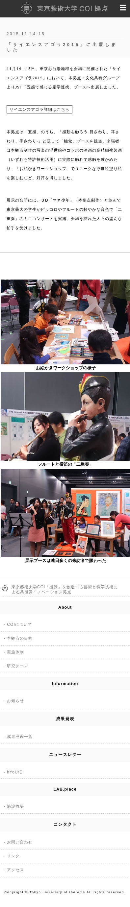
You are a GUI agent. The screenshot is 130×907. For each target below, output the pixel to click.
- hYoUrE (13, 772)
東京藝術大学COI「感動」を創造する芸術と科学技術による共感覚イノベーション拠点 (65, 589)
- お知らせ (14, 701)
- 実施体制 (14, 652)
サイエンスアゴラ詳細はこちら (39, 109)
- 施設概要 (14, 806)
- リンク (12, 856)
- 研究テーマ (16, 666)
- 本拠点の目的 (18, 638)
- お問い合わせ (18, 842)
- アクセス (14, 870)
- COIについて (18, 624)
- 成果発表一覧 (18, 736)
